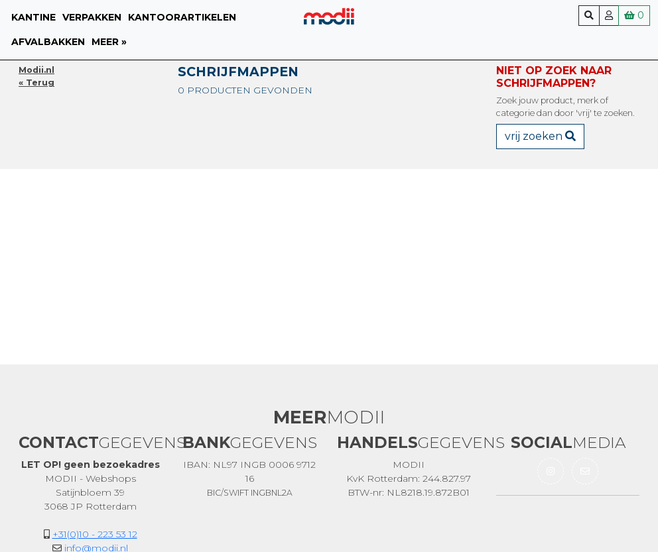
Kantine (33, 17)
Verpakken (91, 17)
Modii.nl (36, 70)
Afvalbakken (48, 42)
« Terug (36, 82)
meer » (109, 42)
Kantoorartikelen (182, 17)
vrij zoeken (540, 136)
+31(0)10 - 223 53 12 (94, 534)
